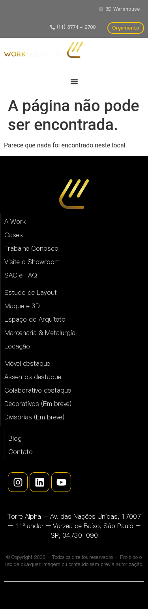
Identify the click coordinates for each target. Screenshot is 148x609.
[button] (72, 27)
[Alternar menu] (74, 82)
